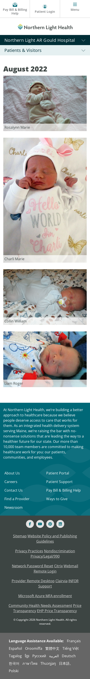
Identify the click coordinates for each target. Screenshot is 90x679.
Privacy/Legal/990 (45, 556)
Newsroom (13, 507)
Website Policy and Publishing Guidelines (52, 539)
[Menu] (75, 9)
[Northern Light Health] (45, 26)
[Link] (45, 103)
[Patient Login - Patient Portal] (45, 9)
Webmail (71, 566)
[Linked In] (60, 524)
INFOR (73, 580)
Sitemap (20, 536)
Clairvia (61, 580)
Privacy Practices (29, 551)
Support (45, 586)
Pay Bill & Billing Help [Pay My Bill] (63, 490)
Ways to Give (57, 498)
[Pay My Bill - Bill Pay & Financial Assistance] (15, 9)
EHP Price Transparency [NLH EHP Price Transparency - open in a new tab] (57, 610)
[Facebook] (30, 524)
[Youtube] (40, 524)
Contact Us (13, 490)
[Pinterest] (50, 524)
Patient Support (59, 481)
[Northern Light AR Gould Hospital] (45, 40)
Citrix (58, 566)
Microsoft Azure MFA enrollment (45, 595)
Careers (10, 481)
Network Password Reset (32, 566)
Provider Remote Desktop (33, 580)
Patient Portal (57, 473)
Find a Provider (16, 498)
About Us (12, 473)
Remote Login (45, 571)
